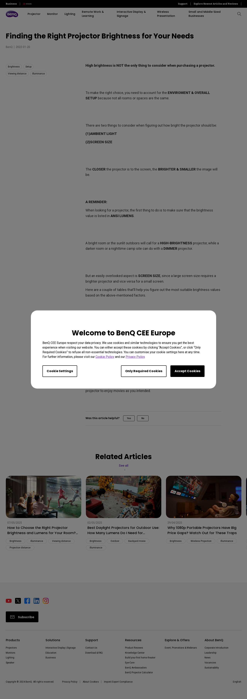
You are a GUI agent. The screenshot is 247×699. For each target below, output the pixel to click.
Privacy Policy (135, 357)
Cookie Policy (105, 357)
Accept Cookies (187, 371)
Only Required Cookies (143, 371)
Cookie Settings (60, 371)
